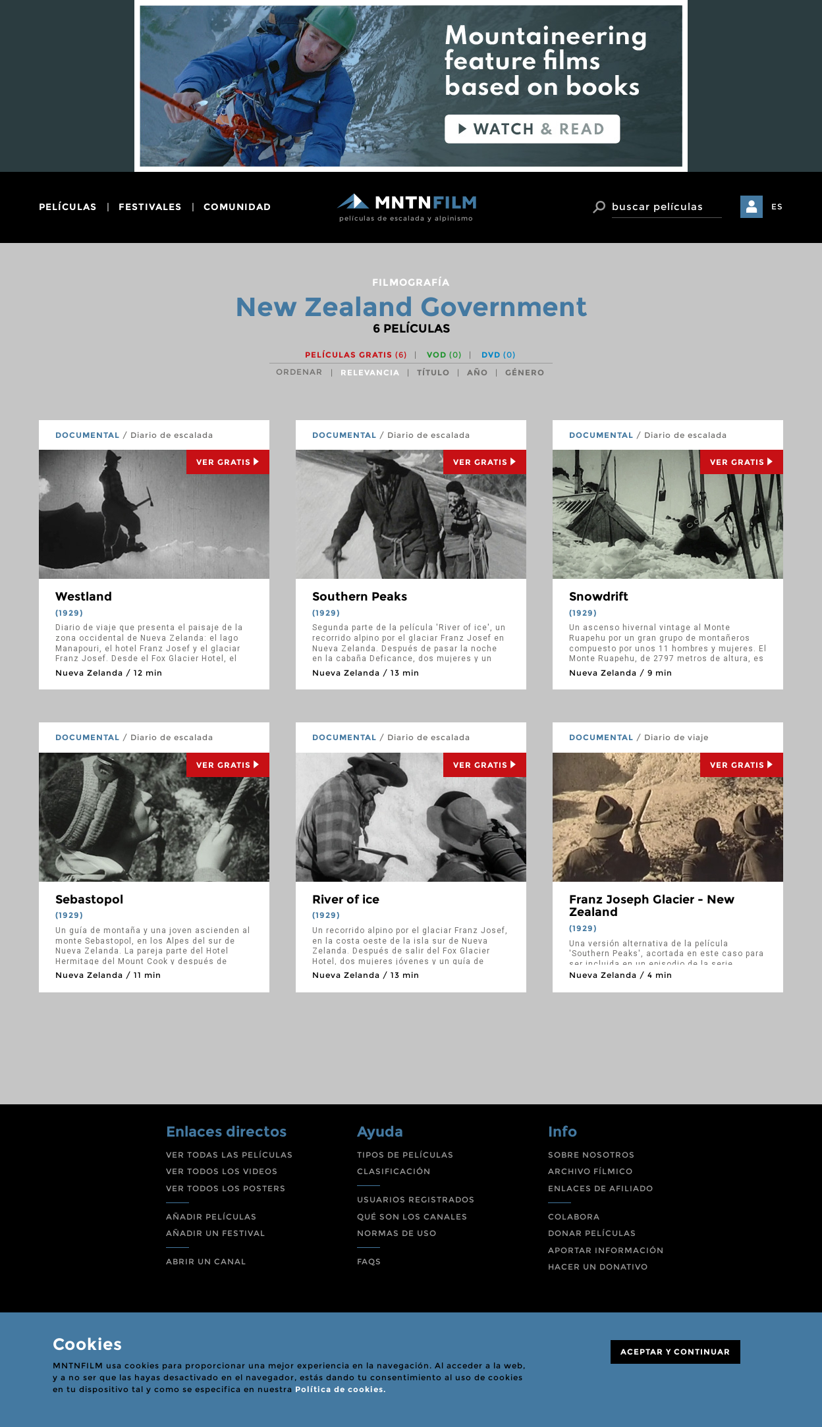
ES (777, 206)
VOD (444, 355)
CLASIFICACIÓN (394, 1171)
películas (68, 207)
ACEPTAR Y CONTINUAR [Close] (675, 1352)
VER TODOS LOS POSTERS (226, 1188)
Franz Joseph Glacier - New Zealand (651, 906)
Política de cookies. (340, 1389)
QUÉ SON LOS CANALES (412, 1217)
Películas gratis (356, 355)
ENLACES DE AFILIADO (600, 1188)
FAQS (369, 1261)
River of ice (345, 899)
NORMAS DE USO (397, 1233)
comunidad (237, 207)
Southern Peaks (359, 596)
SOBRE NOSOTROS (591, 1155)
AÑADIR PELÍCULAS (211, 1217)
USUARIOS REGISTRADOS (416, 1199)
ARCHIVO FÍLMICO (590, 1171)
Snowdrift (598, 596)
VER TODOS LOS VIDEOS (222, 1171)
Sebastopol (89, 899)
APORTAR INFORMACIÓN (606, 1250)
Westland (83, 596)
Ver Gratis (228, 462)
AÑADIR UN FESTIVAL (215, 1233)
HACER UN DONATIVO (598, 1267)
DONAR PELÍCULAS (592, 1233)
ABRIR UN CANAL (206, 1261)
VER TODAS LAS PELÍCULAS (229, 1155)
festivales (150, 207)
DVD (498, 355)
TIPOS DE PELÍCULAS (405, 1155)
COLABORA (574, 1217)
